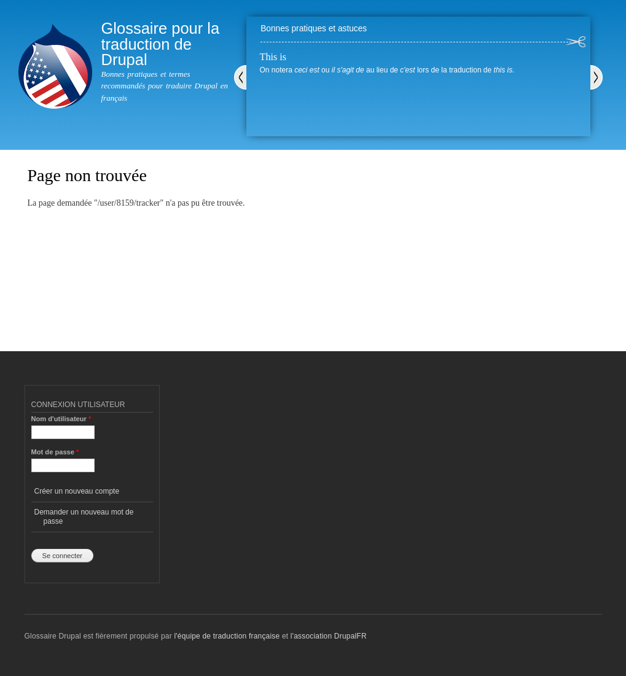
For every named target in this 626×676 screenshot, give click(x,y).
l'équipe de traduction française (227, 636)
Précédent (240, 77)
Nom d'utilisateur (61, 418)
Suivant (596, 77)
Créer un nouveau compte (77, 491)
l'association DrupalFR (329, 636)
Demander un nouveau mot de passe (84, 516)
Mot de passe (55, 452)
